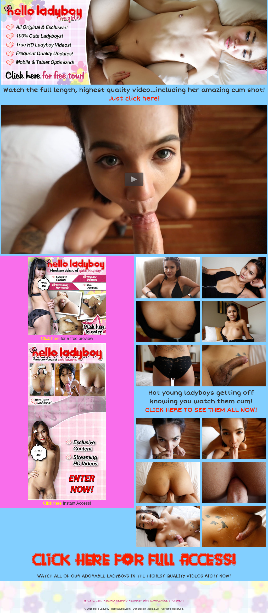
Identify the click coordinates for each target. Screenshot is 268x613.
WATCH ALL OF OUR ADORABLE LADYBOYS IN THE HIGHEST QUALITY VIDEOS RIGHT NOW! (134, 576)
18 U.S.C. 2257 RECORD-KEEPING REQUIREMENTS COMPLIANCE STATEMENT (134, 600)
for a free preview (67, 338)
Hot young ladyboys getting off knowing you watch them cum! (201, 401)
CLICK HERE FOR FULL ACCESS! (134, 560)
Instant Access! (67, 503)
